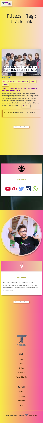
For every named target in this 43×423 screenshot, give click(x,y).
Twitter (21, 405)
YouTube (21, 392)
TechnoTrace (30, 415)
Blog (21, 359)
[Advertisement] (21, 140)
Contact (21, 368)
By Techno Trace (8, 112)
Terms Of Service (21, 377)
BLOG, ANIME (6, 78)
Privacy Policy (21, 373)
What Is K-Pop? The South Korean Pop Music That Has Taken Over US (19, 90)
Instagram (21, 396)
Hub (21, 364)
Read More (26, 106)
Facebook (21, 401)
